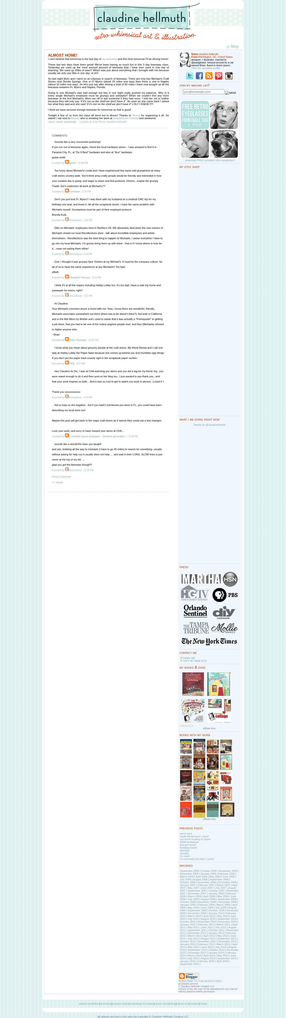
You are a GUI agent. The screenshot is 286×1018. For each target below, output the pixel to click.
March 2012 (194, 935)
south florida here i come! (194, 836)
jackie (72, 162)
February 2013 (206, 944)
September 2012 (226, 938)
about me (182, 1003)
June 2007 (207, 887)
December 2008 (227, 902)
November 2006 (207, 882)
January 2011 (188, 924)
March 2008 (194, 896)
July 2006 (185, 879)
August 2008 (208, 899)
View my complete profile (205, 68)
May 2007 (193, 887)
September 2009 (197, 910)
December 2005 (189, 873)
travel (59, 121)
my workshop (109, 59)
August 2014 (208, 958)
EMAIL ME (189, 658)
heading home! (188, 847)
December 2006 (227, 882)
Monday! (185, 850)
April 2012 (209, 935)
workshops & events (141, 1003)
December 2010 (227, 921)
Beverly (75, 118)
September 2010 (226, 918)
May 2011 (193, 927)
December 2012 (227, 941)
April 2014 (209, 955)
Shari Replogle (77, 340)
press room (161, 1003)
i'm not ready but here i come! (197, 859)
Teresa (136, 115)
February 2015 (206, 961)
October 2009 (217, 910)
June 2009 (207, 907)
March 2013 (223, 944)
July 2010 (193, 918)
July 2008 (193, 899)
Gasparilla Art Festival (125, 118)
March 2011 (223, 924)
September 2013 (197, 949)
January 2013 (188, 944)
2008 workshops (189, 842)
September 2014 (226, 958)
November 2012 (207, 941)
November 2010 (207, 921)
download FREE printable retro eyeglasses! (210, 160)
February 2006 (226, 873)
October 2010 (188, 921)
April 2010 (209, 916)
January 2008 (216, 893)
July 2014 (193, 958)
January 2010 (216, 913)
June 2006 (229, 876)
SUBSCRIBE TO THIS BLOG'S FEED (200, 981)
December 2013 (197, 952)
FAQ (71, 363)
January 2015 (188, 961)
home (204, 1003)
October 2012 (188, 941)
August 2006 (200, 879)
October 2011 (217, 930)
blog (172, 1003)
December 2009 (197, 913)
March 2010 (194, 916)
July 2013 (220, 947)
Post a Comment (61, 476)
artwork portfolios (89, 1003)
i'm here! (185, 856)
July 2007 (220, 887)
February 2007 (206, 885)
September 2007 (197, 890)
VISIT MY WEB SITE (195, 660)
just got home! (188, 844)
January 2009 (188, 904)
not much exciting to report (195, 839)
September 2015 (189, 964)
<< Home (57, 482)
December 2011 (197, 933)
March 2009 (223, 904)
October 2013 (217, 949)
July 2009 (220, 907)
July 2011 (220, 927)
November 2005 (228, 871)
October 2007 (217, 890)
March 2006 (187, 876)
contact (194, 1003)
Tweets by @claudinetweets (209, 424)
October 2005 (209, 871)
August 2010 (208, 918)
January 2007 (188, 885)
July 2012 (193, 938)
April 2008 (209, 896)
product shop (120, 1003)
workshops (70, 121)
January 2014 (216, 952)
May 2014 (222, 955)
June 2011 (207, 927)
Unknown (74, 191)
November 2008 (207, 902)
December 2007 (197, 893)
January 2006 (208, 873)
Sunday (184, 853)
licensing (106, 1003)
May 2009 (193, 907)
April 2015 (222, 961)
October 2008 (188, 902)
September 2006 (219, 879)
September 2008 (226, 899)
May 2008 (222, 896)
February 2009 (206, 904)
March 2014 (194, 955)
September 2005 (189, 871)
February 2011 (206, 924)
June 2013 (207, 947)
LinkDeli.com (186, 726)
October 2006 (188, 882)
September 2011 (197, 930)
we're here (186, 833)
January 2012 (216, 933)
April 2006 (201, 876)
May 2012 (222, 935)
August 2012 (208, 938)
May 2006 (215, 876)
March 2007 (223, 885)
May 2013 (193, 947)
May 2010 (222, 916)
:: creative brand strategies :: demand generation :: (98, 436)
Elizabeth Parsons (79, 277)
